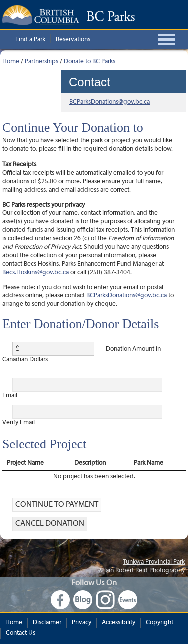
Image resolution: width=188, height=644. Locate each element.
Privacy (81, 622)
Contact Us (20, 633)
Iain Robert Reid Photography (144, 570)
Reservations (73, 39)
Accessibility (118, 622)
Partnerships (41, 61)
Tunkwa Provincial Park (154, 562)
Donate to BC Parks (89, 61)
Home (10, 61)
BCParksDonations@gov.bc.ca (109, 102)
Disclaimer (47, 622)
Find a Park (30, 39)
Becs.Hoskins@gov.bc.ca (35, 272)
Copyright (159, 622)
